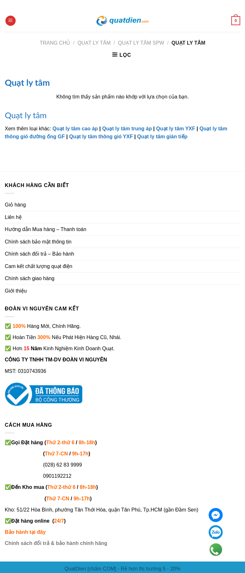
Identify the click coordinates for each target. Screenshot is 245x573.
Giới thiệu (16, 291)
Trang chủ (55, 43)
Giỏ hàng (15, 204)
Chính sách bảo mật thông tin (38, 241)
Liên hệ (13, 217)
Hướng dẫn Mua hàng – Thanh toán (45, 229)
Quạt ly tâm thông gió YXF (101, 136)
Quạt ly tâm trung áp (127, 128)
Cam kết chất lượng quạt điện (38, 266)
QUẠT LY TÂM (94, 43)
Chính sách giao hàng (30, 278)
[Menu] (10, 21)
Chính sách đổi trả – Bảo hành (39, 254)
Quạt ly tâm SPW (141, 43)
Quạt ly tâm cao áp (75, 128)
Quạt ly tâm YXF (175, 128)
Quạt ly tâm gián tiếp (162, 136)
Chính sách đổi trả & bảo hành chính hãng (56, 543)
